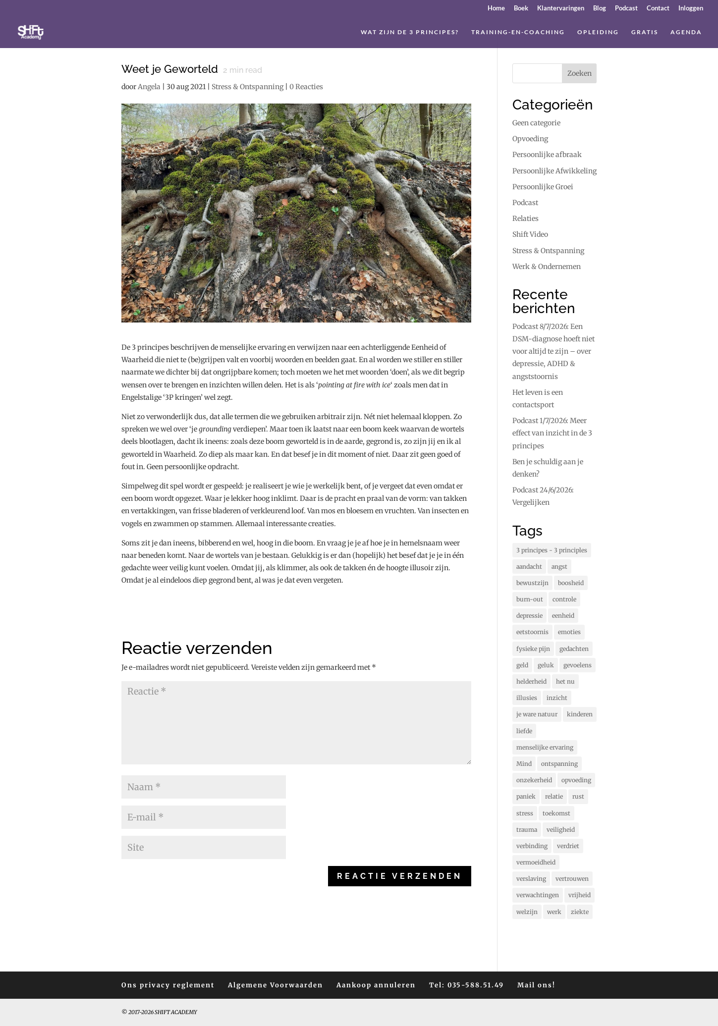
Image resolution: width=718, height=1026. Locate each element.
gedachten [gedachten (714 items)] (574, 648)
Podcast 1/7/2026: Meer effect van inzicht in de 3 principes (552, 433)
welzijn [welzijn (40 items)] (527, 912)
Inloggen (690, 8)
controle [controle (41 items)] (564, 599)
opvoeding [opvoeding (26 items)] (576, 780)
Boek (521, 8)
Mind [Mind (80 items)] (524, 763)
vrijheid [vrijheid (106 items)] (579, 895)
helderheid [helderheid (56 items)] (531, 681)
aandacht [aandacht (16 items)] (529, 566)
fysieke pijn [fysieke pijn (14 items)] (533, 648)
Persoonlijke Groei (542, 186)
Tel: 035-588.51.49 (466, 985)
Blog (599, 8)
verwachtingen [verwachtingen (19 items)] (537, 895)
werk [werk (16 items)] (554, 912)
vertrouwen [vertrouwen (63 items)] (572, 878)
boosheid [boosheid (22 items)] (571, 583)
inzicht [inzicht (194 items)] (557, 698)
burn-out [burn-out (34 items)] (529, 599)
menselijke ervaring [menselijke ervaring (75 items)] (544, 747)
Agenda (686, 32)
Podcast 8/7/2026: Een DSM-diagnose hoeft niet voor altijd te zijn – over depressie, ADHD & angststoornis (553, 351)
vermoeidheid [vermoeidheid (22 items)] (535, 862)
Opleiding (598, 32)
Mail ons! (536, 985)
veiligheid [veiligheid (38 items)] (561, 829)
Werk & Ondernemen (546, 266)
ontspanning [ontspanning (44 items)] (559, 763)
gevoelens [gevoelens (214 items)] (577, 665)
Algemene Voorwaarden (275, 985)
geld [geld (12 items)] (522, 665)
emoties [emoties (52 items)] (569, 632)
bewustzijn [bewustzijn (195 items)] (532, 583)
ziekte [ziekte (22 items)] (580, 912)
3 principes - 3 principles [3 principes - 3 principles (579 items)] (551, 550)
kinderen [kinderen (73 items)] (580, 714)
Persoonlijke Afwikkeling (554, 170)
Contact (658, 8)
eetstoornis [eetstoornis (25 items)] (532, 632)
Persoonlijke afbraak (547, 154)
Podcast (626, 8)
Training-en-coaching (518, 32)
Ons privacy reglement (168, 985)
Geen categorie (536, 122)
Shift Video (530, 234)
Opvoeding (530, 138)
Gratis (644, 32)
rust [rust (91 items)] (578, 796)
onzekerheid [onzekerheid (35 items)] (534, 780)
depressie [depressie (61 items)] (529, 615)
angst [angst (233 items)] (559, 566)
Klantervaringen (560, 8)
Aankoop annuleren (376, 985)
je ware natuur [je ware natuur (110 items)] (536, 714)
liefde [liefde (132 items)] (524, 731)
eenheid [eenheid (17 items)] (563, 615)
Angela (149, 86)
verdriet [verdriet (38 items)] (568, 846)
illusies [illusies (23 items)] (526, 698)
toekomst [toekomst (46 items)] (556, 813)
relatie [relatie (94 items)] (554, 796)
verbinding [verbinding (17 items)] (532, 846)
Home (496, 8)
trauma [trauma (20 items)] (526, 829)
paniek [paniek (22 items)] (526, 796)
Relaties (525, 218)
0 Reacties (306, 86)
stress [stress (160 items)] (524, 813)
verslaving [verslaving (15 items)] (531, 878)
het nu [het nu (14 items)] (565, 681)
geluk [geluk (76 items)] (546, 665)
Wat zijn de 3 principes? (410, 32)
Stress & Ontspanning (247, 86)
